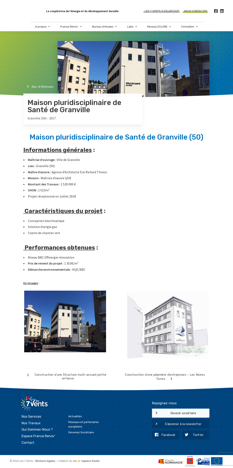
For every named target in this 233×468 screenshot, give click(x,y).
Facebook (163, 435)
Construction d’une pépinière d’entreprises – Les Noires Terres (165, 377)
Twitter (193, 435)
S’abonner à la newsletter (176, 424)
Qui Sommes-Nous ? (37, 429)
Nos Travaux (31, 423)
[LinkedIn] (222, 11)
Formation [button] (189, 26)
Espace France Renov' (38, 436)
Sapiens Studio (90, 460)
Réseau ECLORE (159, 26)
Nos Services (31, 416)
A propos (42, 26)
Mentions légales (45, 460)
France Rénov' (71, 26)
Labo (132, 26)
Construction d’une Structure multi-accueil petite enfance (64, 376)
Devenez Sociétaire (81, 432)
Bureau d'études (104, 26)
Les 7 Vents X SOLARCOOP (162, 11)
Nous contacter (195, 11)
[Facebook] (216, 11)
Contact (28, 442)
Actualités (75, 416)
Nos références (38, 87)
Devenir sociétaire (174, 413)
